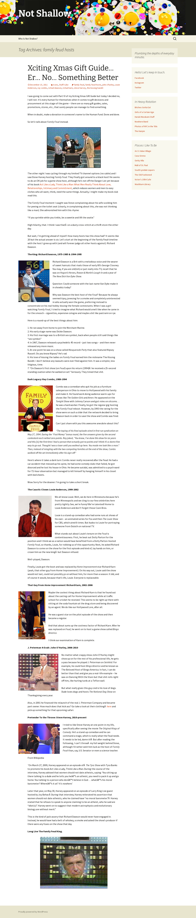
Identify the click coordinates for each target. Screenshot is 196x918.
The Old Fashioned (143, 174)
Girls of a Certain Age (144, 112)
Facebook (139, 78)
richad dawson (55, 88)
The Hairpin (140, 131)
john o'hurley (108, 84)
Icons (55, 84)
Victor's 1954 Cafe (143, 179)
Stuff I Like (63, 84)
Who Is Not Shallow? (28, 38)
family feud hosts (93, 84)
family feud (79, 84)
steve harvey (80, 88)
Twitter (138, 87)
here (109, 706)
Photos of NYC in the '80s (146, 126)
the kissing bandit (95, 88)
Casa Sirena (140, 155)
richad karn (68, 88)
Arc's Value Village (143, 151)
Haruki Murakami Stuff (144, 116)
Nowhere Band (141, 121)
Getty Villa (139, 160)
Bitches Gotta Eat (143, 107)
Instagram (139, 82)
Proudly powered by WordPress (33, 911)
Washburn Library (143, 184)
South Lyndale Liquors (145, 170)
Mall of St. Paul (141, 165)
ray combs (42, 88)
